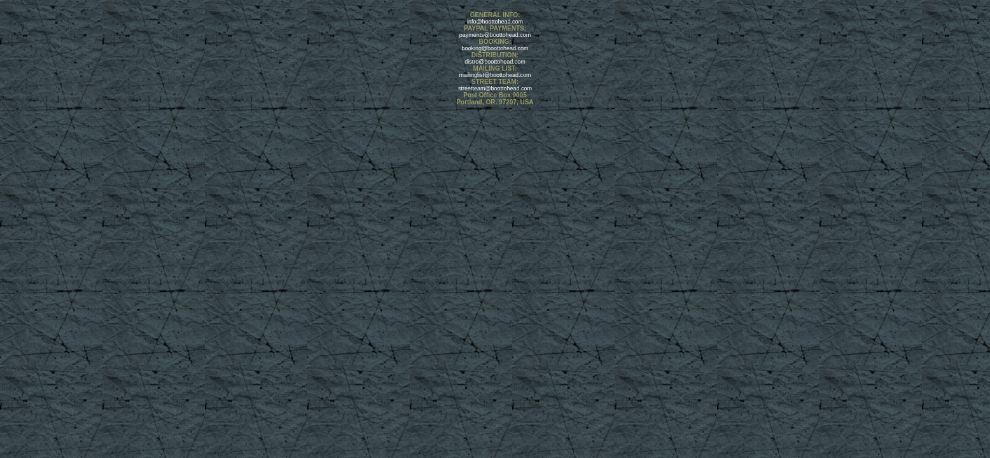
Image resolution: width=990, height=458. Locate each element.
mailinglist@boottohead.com (495, 75)
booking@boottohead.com (494, 48)
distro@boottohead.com (495, 62)
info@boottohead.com (495, 21)
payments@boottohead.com (495, 35)
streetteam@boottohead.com (495, 88)
